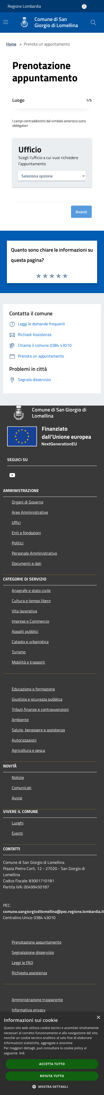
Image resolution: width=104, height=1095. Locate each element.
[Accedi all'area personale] (84, 7)
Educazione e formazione (33, 689)
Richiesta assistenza (29, 973)
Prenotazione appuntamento (36, 942)
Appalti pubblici (25, 631)
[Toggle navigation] (6, 22)
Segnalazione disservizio (33, 952)
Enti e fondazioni (26, 533)
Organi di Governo (27, 502)
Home (11, 44)
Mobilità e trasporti (28, 662)
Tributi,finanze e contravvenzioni (40, 709)
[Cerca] (93, 22)
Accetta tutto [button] (52, 1064)
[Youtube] (12, 475)
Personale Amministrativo (34, 553)
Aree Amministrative (30, 512)
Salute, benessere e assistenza (38, 730)
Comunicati (21, 788)
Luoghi (18, 823)
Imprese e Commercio (30, 621)
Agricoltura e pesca (28, 750)
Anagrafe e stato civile (31, 590)
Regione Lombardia (24, 6)
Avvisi (17, 798)
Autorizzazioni (24, 740)
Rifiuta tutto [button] (52, 1076)
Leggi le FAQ (22, 962)
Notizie (18, 777)
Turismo (19, 652)
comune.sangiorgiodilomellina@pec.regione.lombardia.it (53, 911)
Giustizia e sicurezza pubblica (37, 699)
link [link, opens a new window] (22, 1053)
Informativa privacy (28, 1010)
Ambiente (20, 720)
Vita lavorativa (24, 611)
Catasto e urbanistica (30, 642)
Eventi (17, 833)
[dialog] (52, 1053)
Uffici (16, 522)
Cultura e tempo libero (31, 601)
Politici (18, 543)
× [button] (98, 1018)
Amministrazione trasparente (37, 1000)
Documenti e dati (26, 563)
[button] (52, 1086)
